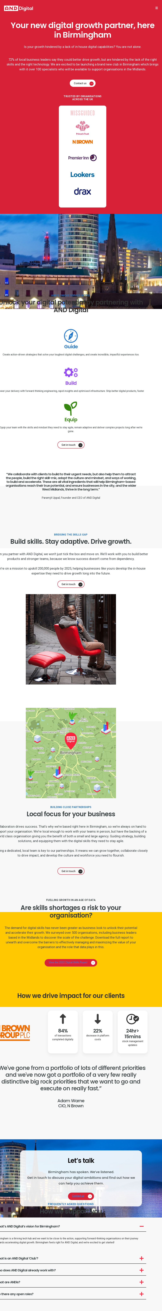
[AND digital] (18, 8)
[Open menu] (156, 7)
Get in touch (68, 444)
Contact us (80, 83)
